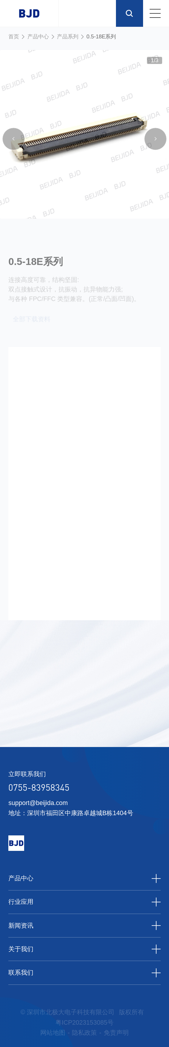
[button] (13, 140)
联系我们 (84, 972)
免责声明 (116, 1032)
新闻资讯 (84, 925)
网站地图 (52, 1032)
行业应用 (84, 902)
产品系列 (67, 37)
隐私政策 (84, 1032)
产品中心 (38, 37)
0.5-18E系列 (101, 37)
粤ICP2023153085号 (84, 1022)
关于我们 (84, 949)
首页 (13, 37)
